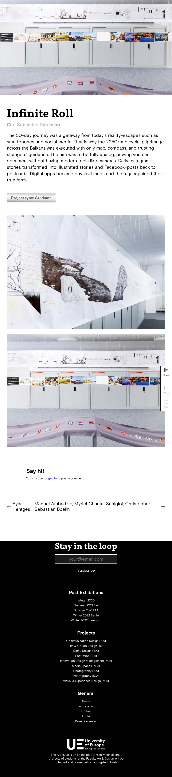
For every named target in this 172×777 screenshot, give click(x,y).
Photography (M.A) (86, 676)
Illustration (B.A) (86, 656)
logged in (50, 478)
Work (166, 390)
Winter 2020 (86, 600)
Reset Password (86, 721)
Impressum (86, 706)
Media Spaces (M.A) (86, 666)
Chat (166, 404)
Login (86, 716)
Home (166, 372)
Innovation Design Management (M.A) (86, 661)
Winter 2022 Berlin (86, 615)
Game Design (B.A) (86, 651)
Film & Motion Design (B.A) (86, 646)
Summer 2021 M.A (86, 610)
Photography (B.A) (86, 671)
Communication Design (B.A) (86, 641)
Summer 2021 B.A (86, 605)
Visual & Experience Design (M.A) (86, 681)
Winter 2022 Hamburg (86, 620)
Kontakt (86, 711)
